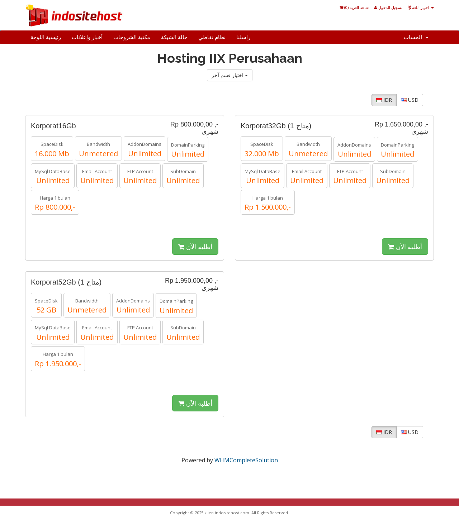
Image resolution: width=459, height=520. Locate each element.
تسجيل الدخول (388, 7)
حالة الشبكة (174, 37)
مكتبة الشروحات (131, 37)
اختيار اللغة (421, 7)
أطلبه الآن (195, 246)
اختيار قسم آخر (230, 75)
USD (409, 99)
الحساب (416, 37)
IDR (384, 99)
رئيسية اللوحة (45, 37)
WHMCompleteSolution (246, 460)
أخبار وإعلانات (87, 37)
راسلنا (243, 37)
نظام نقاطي (212, 37)
